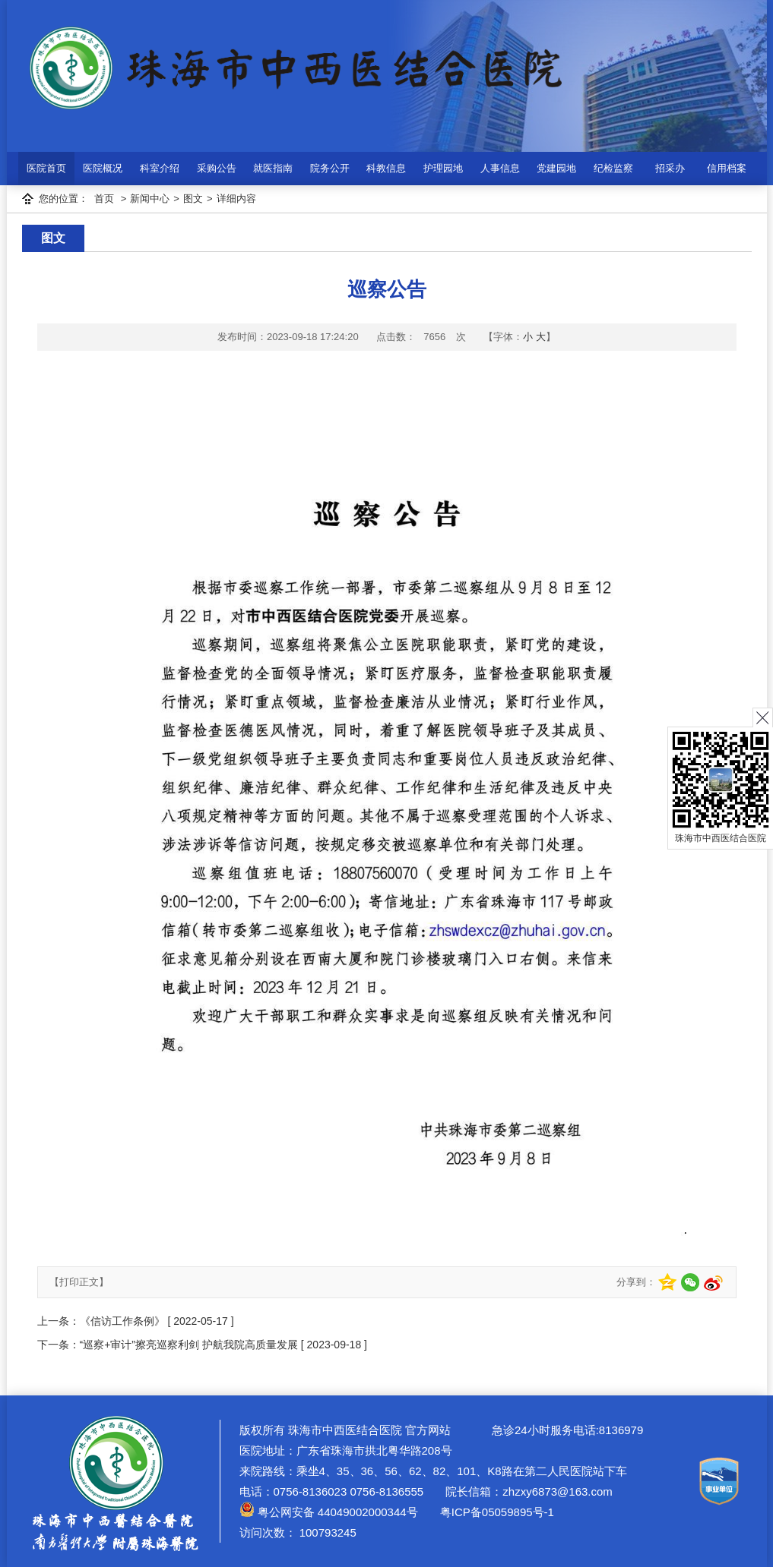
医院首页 (46, 168)
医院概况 (102, 168)
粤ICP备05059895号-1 (495, 1512)
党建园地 (556, 168)
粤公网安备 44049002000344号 (328, 1512)
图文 (193, 198)
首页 (104, 198)
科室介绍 (159, 168)
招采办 (670, 168)
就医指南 (273, 168)
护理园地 (443, 168)
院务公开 (330, 168)
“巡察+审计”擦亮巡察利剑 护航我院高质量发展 (189, 1344)
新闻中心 (149, 198)
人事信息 (500, 168)
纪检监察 (613, 168)
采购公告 (216, 168)
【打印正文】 (79, 1282)
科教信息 (386, 168)
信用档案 (726, 168)
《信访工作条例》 (122, 1321)
